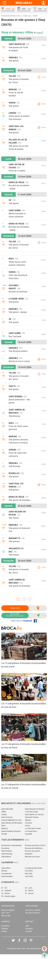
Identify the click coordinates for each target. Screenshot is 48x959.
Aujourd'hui (5, 868)
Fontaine (28, 823)
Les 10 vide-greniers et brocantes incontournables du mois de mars (23, 705)
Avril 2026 (29, 871)
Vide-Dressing (6, 854)
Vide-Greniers (6, 851)
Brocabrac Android (32, 910)
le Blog (4, 931)
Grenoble (28, 834)
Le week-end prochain (33, 868)
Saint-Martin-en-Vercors (34, 814)
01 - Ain (4, 888)
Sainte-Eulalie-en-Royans (11, 831)
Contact (28, 931)
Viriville (4, 834)
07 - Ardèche (6, 891)
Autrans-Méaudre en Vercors (12, 820)
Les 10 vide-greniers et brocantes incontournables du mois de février (23, 746)
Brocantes (5, 848)
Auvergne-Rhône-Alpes (11, 16)
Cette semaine (7, 876)
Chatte (4, 814)
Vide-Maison (6, 857)
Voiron (27, 826)
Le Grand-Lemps (31, 812)
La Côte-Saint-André (33, 828)
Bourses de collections (34, 848)
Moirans (4, 828)
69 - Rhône (29, 891)
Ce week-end (6, 874)
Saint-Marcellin (7, 809)
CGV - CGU (5, 913)
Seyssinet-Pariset (32, 817)
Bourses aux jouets (32, 851)
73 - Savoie (29, 893)
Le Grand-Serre (31, 831)
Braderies (28, 854)
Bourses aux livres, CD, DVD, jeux (36, 845)
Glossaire (29, 929)
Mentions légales (8, 910)
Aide (27, 926)
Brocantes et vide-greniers (11, 845)
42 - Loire (28, 888)
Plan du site (5, 916)
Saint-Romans (7, 817)
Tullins (3, 812)
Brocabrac (5, 926)
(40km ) (34, 32)
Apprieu (28, 820)
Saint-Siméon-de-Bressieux (11, 823)
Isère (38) (27, 16)
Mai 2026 (28, 874)
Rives (3, 826)
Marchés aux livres (32, 857)
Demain (4, 871)
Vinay (35, 16)
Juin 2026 (29, 876)
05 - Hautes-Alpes (8, 896)
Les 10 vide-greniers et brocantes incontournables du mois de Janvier (23, 786)
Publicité (4, 929)
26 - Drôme (5, 893)
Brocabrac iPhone (32, 913)
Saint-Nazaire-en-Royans (35, 809)
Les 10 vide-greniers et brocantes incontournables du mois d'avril (23, 665)
